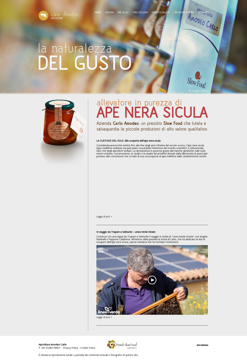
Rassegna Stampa (184, 12)
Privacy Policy (70, 347)
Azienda (109, 12)
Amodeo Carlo (58, 15)
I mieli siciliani (140, 12)
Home (98, 12)
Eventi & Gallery (161, 12)
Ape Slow (123, 12)
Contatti (203, 12)
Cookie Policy (87, 347)
